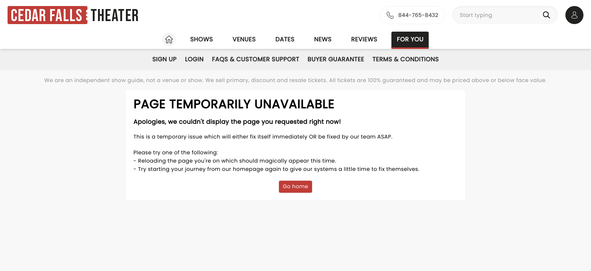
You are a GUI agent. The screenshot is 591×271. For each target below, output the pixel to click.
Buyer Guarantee (336, 59)
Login (194, 59)
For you (410, 39)
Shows (201, 39)
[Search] (548, 15)
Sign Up (164, 59)
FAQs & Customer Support (255, 59)
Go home (295, 186)
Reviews (364, 39)
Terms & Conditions (405, 59)
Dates (284, 39)
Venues (244, 39)
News (322, 39)
